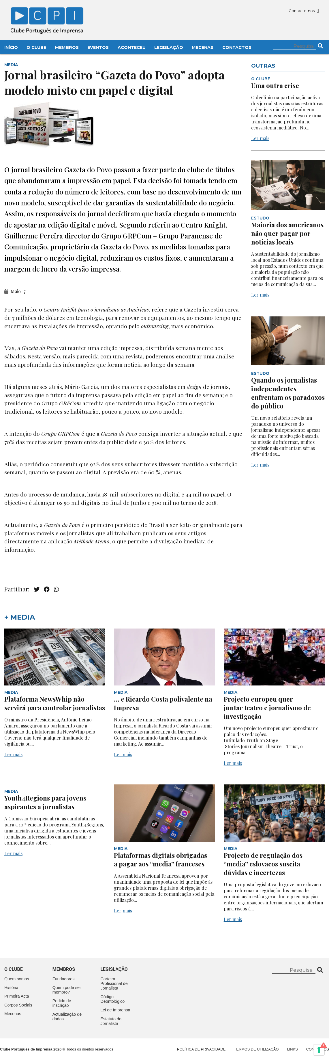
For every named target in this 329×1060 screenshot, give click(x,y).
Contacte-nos (304, 10)
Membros (67, 47)
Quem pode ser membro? (66, 989)
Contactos (236, 47)
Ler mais (260, 138)
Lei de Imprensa (115, 1010)
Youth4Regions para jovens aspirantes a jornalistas (45, 802)
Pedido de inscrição (61, 1003)
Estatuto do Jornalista (110, 1021)
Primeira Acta (16, 996)
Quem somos (16, 979)
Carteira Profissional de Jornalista (113, 983)
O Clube (36, 47)
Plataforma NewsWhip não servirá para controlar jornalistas (54, 703)
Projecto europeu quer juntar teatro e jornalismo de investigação (267, 708)
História (11, 987)
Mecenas (202, 47)
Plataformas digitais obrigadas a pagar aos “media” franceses (160, 859)
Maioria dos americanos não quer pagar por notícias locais (287, 233)
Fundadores (63, 979)
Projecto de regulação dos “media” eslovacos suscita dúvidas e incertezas (263, 864)
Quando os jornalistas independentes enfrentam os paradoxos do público (288, 393)
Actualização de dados (67, 1016)
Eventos (98, 47)
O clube (13, 969)
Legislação (168, 47)
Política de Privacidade (201, 1049)
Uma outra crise (275, 85)
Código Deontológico (112, 999)
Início (11, 47)
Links (292, 1049)
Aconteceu (132, 47)
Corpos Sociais (18, 1005)
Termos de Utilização (256, 1049)
